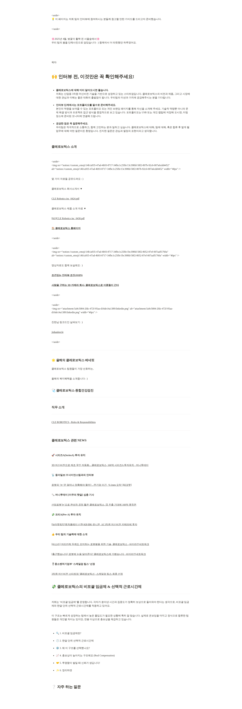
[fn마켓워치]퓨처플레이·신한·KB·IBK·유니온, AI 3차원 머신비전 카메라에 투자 (94, 524)
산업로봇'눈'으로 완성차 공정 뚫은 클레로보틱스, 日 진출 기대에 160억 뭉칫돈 (94, 504)
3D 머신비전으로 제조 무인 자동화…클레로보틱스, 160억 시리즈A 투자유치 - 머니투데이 (100, 465)
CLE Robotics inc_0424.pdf (65, 198)
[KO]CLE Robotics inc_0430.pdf (68, 218)
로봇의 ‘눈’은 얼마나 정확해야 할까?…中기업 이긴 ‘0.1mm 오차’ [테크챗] (92, 485)
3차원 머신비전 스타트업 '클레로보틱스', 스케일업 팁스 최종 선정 (87, 574)
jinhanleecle (57, 332)
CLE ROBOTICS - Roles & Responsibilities (74, 422)
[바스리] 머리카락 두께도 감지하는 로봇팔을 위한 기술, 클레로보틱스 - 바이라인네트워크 (100, 544)
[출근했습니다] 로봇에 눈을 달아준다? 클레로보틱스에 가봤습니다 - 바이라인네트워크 (99, 554)
